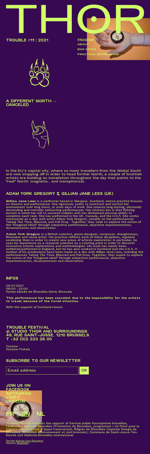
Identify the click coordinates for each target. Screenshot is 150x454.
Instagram (18, 393)
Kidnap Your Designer (29, 441)
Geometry (23, 443)
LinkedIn (15, 401)
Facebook (18, 389)
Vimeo (13, 397)
